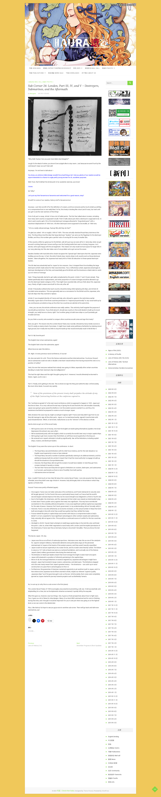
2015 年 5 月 (112, 723)
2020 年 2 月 (112, 507)
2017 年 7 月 (112, 624)
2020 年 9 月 (112, 480)
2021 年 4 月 (112, 454)
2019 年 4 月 (112, 544)
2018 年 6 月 (112, 582)
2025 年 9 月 (112, 389)
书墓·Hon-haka (35, 68)
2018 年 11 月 (112, 563)
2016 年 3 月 (112, 685)
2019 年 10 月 (112, 522)
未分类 (110, 767)
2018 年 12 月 (112, 560)
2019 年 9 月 (112, 526)
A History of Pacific (114, 354)
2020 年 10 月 (112, 476)
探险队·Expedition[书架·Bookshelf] (57, 68)
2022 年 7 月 (112, 397)
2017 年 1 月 (112, 647)
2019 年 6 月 (112, 537)
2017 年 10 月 (112, 613)
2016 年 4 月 (112, 681)
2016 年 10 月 (112, 658)
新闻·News (111, 759)
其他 (109, 744)
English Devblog (113, 736)
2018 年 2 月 (112, 597)
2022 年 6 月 (112, 400)
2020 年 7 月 (112, 488)
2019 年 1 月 (112, 556)
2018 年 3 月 (112, 594)
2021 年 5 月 (112, 450)
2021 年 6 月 (112, 446)
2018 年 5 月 (112, 586)
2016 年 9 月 (112, 662)
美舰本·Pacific (107, 68)
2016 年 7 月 (112, 670)
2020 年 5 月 (112, 495)
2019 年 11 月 (112, 518)
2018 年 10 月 (112, 567)
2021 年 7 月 (112, 442)
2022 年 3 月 (112, 412)
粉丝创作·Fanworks (115, 774)
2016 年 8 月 (112, 666)
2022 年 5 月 (112, 404)
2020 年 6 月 (112, 491)
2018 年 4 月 (112, 590)
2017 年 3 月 (112, 639)
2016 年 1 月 (112, 692)
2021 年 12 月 (112, 423)
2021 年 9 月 (112, 435)
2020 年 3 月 (112, 503)
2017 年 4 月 (112, 635)
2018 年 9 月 (112, 571)
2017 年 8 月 (112, 620)
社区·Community (114, 771)
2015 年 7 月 (112, 715)
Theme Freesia (88, 791)
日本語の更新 (112, 763)
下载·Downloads (72, 73)
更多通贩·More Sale (55, 73)
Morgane (33, 93)
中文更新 (111, 740)
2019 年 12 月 (112, 514)
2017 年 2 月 (112, 643)
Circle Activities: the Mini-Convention (120, 368)
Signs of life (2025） (115, 350)
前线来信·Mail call (92, 68)
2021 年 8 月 (112, 438)
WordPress (105, 791)
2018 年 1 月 (112, 601)
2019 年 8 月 (112, 529)
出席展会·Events (113, 748)
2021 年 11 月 (112, 427)
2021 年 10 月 (112, 431)
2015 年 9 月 (112, 707)
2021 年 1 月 (112, 465)
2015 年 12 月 (112, 696)
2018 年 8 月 (112, 575)
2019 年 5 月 (112, 541)
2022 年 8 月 (112, 393)
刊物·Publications (36, 73)
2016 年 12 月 (112, 651)
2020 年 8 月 (112, 484)
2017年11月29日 (43, 93)
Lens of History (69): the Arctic (118, 358)
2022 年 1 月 (112, 419)
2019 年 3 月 (112, 548)
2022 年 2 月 (112, 416)
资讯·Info (76, 68)
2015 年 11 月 (112, 700)
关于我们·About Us (89, 73)
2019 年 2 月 (112, 552)
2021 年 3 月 (112, 457)
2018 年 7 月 (112, 579)
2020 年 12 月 (112, 469)
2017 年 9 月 (112, 616)
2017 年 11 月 (112, 609)
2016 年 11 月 (112, 654)
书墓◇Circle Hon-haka (65, 791)
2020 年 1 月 (112, 510)
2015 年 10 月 (112, 704)
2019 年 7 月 (112, 533)
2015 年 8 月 (112, 711)
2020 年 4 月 (112, 499)
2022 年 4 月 (112, 408)
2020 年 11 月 (112, 473)
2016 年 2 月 (112, 688)
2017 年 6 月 (112, 628)
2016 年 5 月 (112, 677)
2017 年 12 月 (112, 605)
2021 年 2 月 (112, 461)
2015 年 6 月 (112, 719)
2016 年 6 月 (112, 673)
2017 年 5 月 (112, 632)
